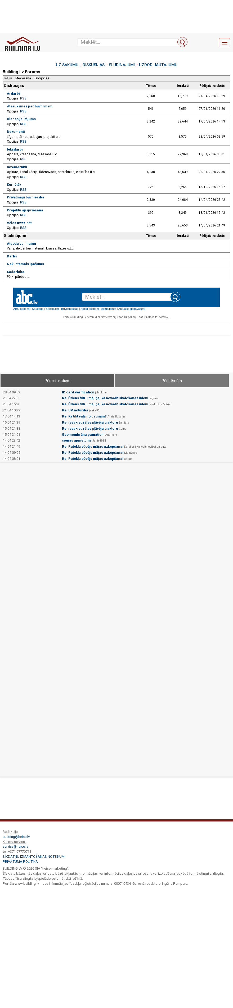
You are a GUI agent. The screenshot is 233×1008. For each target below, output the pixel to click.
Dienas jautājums (21, 119)
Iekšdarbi (15, 149)
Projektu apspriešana (25, 210)
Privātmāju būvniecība (25, 197)
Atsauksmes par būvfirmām (29, 106)
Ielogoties (42, 78)
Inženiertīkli (17, 167)
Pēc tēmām (172, 380)
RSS (23, 98)
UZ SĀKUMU (67, 64)
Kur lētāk (14, 185)
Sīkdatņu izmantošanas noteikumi (34, 857)
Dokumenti (16, 132)
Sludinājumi (15, 235)
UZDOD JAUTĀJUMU (158, 64)
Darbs (12, 256)
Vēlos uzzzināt (19, 223)
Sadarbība (15, 272)
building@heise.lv (16, 837)
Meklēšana (23, 78)
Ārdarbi (13, 94)
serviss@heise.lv (15, 846)
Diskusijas (14, 85)
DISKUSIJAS (94, 64)
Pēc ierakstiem (57, 380)
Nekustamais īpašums (25, 264)
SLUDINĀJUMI (122, 64)
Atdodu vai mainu (21, 244)
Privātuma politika (20, 862)
